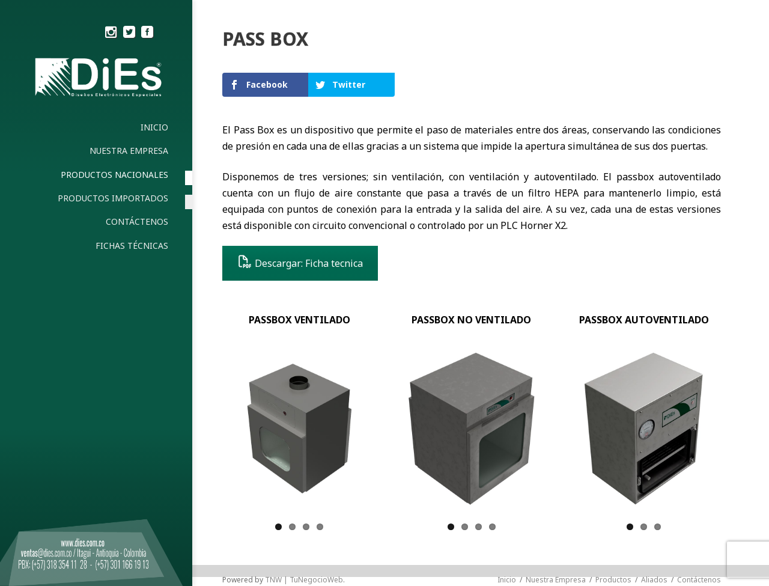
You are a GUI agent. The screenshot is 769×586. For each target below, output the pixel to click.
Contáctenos (699, 580)
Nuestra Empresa (556, 580)
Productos (613, 580)
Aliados (654, 580)
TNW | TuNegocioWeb (304, 580)
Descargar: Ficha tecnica (300, 263)
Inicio (506, 580)
